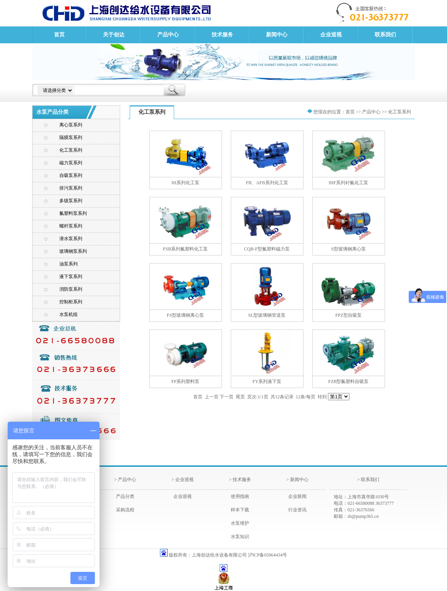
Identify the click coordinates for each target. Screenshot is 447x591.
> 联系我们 (368, 479)
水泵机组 (68, 314)
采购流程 (125, 509)
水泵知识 (240, 536)
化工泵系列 (70, 150)
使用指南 (240, 496)
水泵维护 (240, 523)
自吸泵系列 (70, 175)
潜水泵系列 (70, 238)
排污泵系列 (70, 188)
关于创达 (113, 35)
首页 (59, 35)
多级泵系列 (70, 200)
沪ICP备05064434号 (267, 555)
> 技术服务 (240, 479)
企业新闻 (297, 496)
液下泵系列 (70, 276)
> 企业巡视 (182, 479)
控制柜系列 (70, 302)
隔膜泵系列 (70, 137)
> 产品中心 (125, 479)
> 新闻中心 (297, 479)
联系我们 (385, 35)
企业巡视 (331, 35)
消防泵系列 (70, 289)
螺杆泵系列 (70, 226)
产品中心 (168, 35)
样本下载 (240, 509)
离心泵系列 (70, 125)
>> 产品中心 (368, 112)
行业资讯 (297, 509)
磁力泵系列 (70, 162)
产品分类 (125, 496)
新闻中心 (276, 35)
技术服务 (222, 35)
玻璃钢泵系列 (73, 251)
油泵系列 (68, 264)
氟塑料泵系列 (73, 213)
